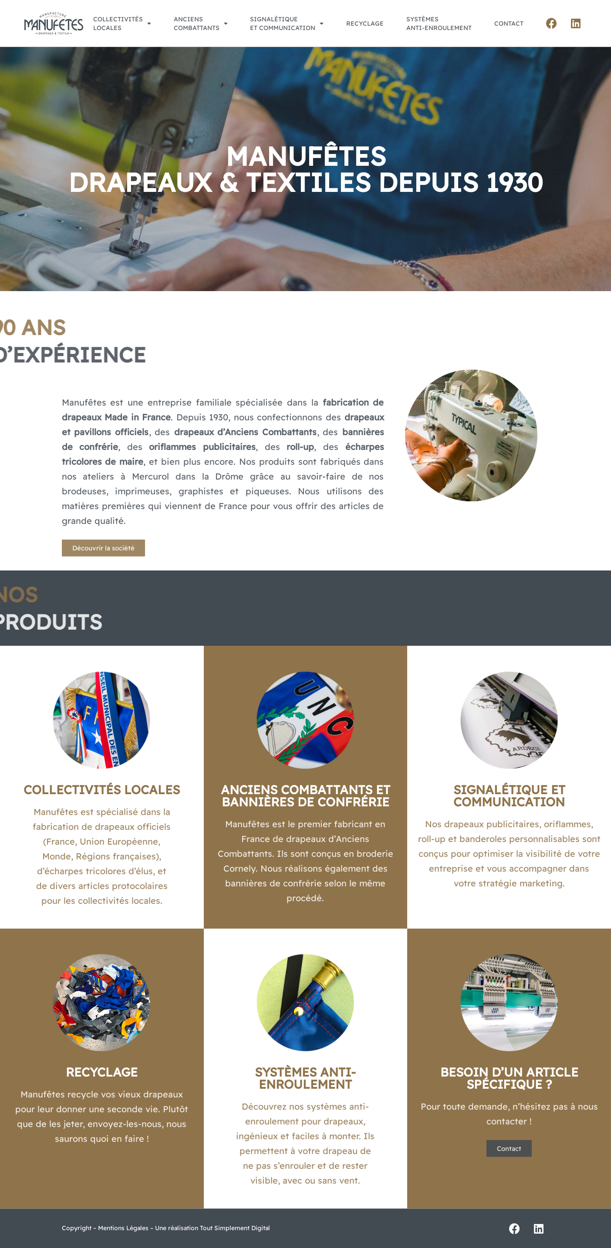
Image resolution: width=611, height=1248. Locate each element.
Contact (508, 23)
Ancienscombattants (201, 23)
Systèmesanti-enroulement (439, 23)
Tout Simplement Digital (235, 1228)
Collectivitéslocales (122, 23)
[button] (103, 560)
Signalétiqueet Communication (287, 23)
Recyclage (365, 23)
